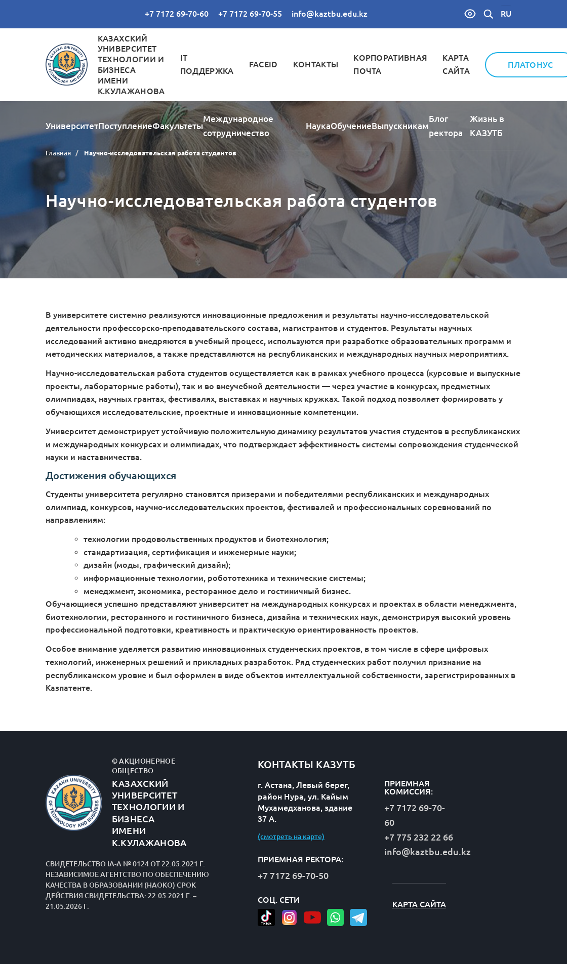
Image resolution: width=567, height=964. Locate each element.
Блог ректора (446, 126)
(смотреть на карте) (291, 836)
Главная (58, 152)
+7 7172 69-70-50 (293, 875)
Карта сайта (419, 904)
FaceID (263, 64)
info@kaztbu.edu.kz (330, 13)
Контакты (316, 64)
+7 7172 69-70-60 (177, 13)
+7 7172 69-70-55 (250, 13)
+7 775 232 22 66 (418, 837)
